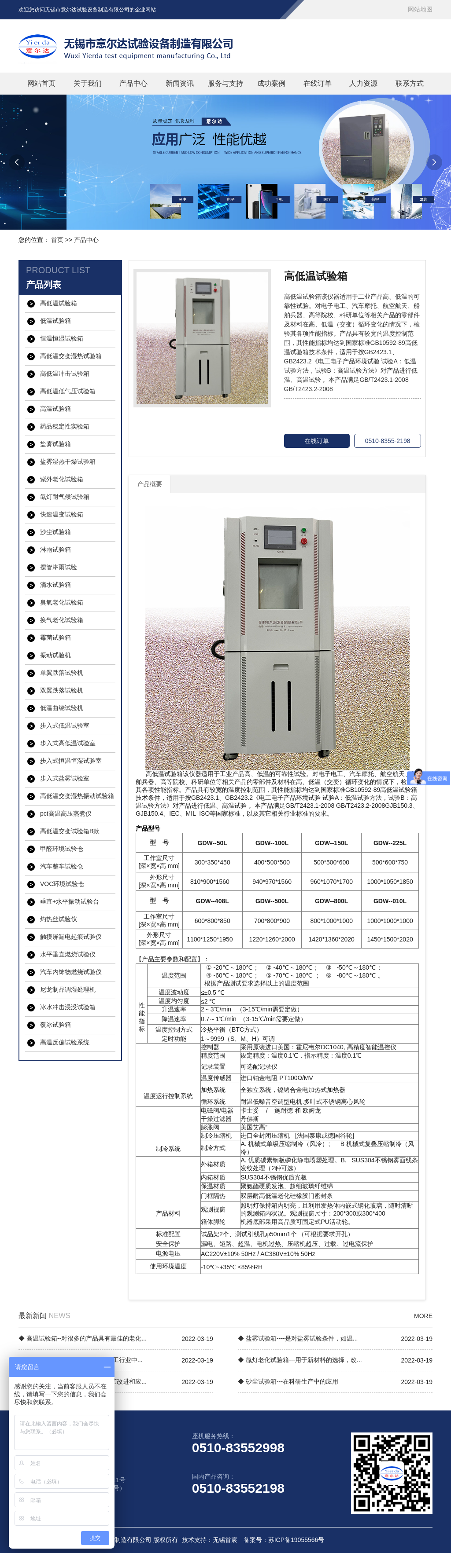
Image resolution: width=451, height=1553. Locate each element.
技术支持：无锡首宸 (209, 1539)
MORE (423, 1315)
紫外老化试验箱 (61, 479)
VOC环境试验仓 (62, 883)
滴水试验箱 (55, 584)
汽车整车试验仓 (61, 866)
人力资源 (363, 83)
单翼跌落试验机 (61, 672)
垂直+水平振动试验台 (69, 901)
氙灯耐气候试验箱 (64, 496)
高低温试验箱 (58, 303)
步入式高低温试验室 (68, 743)
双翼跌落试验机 (61, 690)
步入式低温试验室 (64, 725)
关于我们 (88, 83)
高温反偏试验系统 (64, 1042)
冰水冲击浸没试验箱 (68, 1007)
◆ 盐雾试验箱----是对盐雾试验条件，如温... (298, 1338)
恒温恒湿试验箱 (61, 338)
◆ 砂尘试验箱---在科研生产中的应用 (288, 1381)
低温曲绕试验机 (61, 707)
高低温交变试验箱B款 (70, 831)
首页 (57, 239)
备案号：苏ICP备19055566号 (284, 1539)
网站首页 (41, 83)
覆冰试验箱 (55, 1024)
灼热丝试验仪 (58, 919)
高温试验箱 (55, 408)
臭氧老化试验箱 (61, 602)
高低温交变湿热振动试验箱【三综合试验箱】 (77, 796)
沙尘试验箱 (55, 531)
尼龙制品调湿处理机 (68, 989)
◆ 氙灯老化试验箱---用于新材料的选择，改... (300, 1359)
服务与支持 (225, 83)
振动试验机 (55, 655)
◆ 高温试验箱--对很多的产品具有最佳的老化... (82, 1338)
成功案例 (271, 83)
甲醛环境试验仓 (61, 848)
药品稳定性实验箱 (64, 426)
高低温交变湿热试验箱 (71, 355)
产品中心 (133, 83)
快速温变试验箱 (61, 514)
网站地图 (420, 9)
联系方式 (410, 83)
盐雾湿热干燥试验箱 (68, 461)
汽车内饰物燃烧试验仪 (71, 971)
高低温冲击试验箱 (64, 373)
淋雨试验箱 (55, 549)
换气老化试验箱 (61, 619)
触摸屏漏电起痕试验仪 (71, 936)
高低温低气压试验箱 (68, 391)
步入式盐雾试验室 (64, 778)
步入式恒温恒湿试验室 (71, 760)
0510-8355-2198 (387, 440)
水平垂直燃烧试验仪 (68, 954)
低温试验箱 (55, 320)
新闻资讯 (180, 83)
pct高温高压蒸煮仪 (66, 813)
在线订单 (317, 83)
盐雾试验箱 (55, 443)
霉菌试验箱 (55, 637)
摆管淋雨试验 (58, 567)
